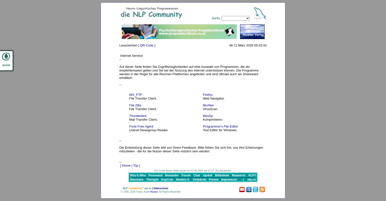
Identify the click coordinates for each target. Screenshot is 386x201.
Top (135, 165)
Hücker (154, 191)
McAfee (208, 105)
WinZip (208, 116)
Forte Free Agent (141, 126)
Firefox (208, 95)
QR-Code (147, 45)
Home (126, 165)
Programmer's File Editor (220, 126)
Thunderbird (137, 116)
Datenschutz (161, 188)
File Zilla (135, 105)
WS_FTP (135, 95)
